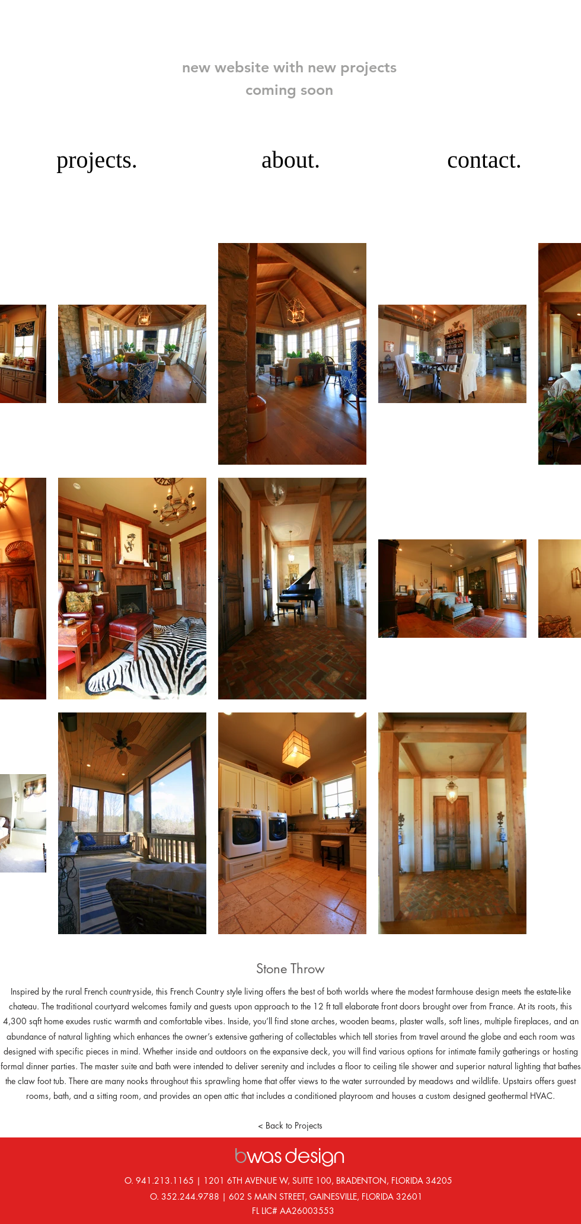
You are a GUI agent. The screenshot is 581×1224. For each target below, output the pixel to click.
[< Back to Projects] (290, 1125)
